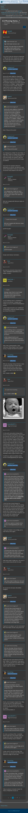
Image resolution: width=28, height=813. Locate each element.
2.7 (16, 12)
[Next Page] (19, 798)
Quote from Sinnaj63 (11, 219)
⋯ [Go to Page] (15, 797)
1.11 (22, 14)
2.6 (13, 12)
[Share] (24, 27)
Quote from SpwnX (11, 146)
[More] (24, 37)
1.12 (25, 14)
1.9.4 (15, 14)
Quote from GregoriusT (12, 107)
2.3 (9, 12)
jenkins (20, 11)
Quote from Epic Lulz (11, 41)
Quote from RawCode (11, 327)
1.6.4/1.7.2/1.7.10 (6, 14)
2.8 (18, 12)
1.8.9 (12, 14)
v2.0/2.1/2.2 (4, 12)
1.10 (19, 14)
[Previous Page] (8, 798)
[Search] (18, 1)
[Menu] (26, 1)
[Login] (22, 2)
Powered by (14, 810)
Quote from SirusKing (11, 389)
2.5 (11, 12)
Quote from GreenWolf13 (12, 474)
